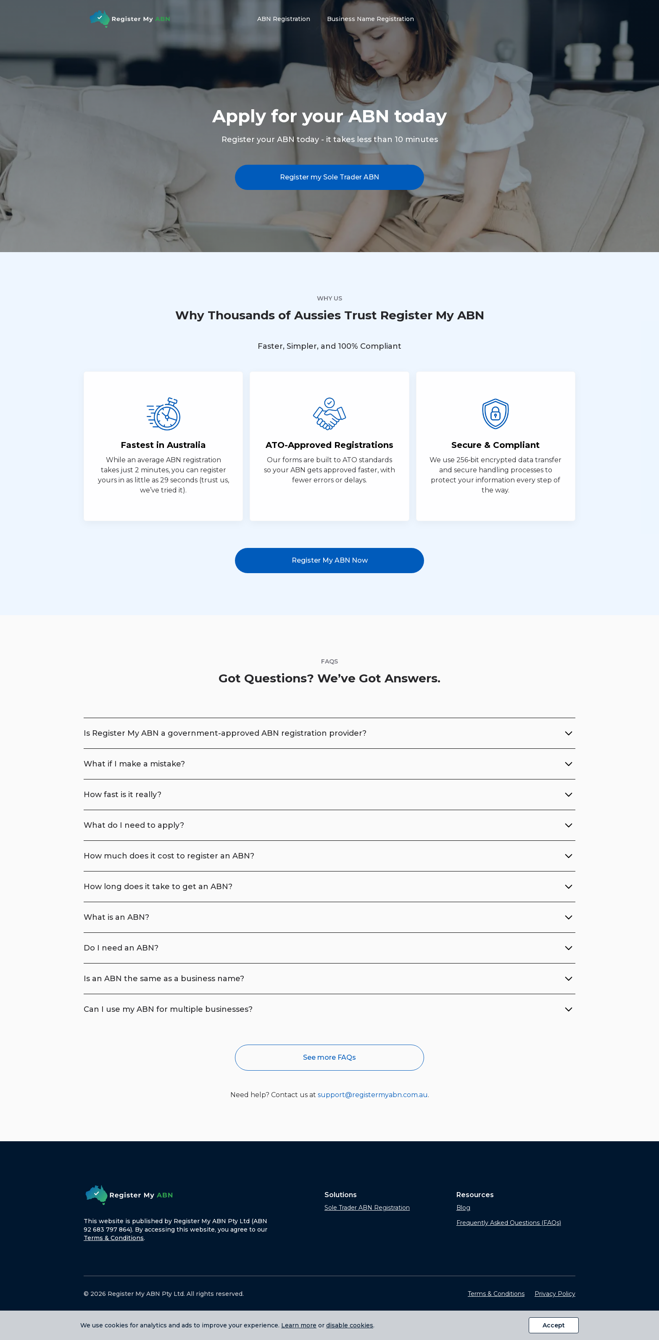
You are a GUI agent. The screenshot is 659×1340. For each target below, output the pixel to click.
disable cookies (349, 1325)
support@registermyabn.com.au (373, 1095)
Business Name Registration (370, 19)
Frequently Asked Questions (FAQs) (508, 1223)
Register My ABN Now (330, 560)
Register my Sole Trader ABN (329, 177)
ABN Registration (283, 19)
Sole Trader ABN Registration (367, 1207)
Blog (463, 1207)
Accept (554, 1325)
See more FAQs (329, 1057)
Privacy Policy (555, 1294)
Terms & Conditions (114, 1238)
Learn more (298, 1325)
